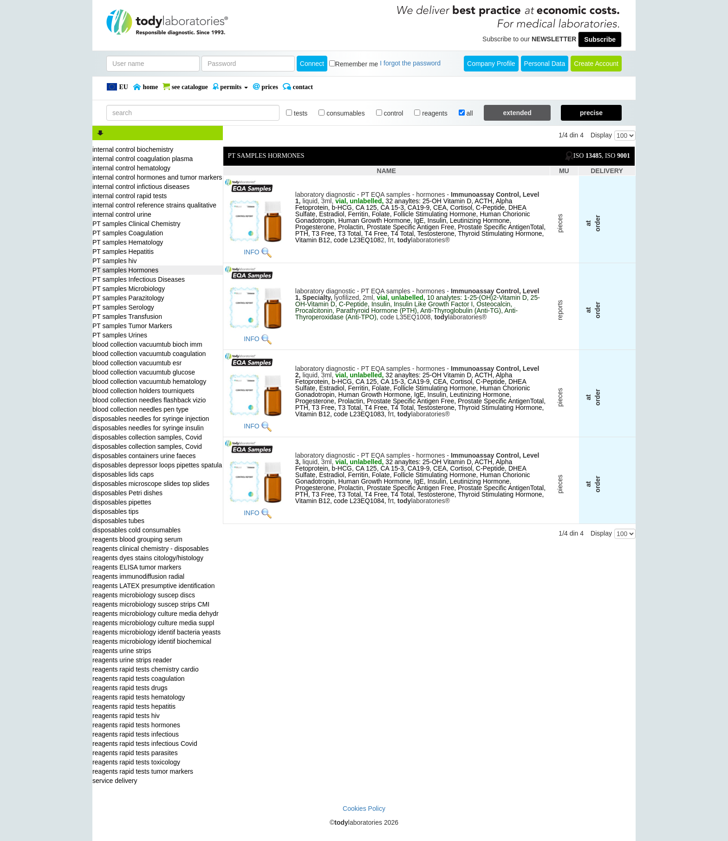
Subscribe (600, 39)
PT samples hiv (114, 261)
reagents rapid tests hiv (126, 715)
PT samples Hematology (127, 242)
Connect (312, 63)
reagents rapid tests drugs (130, 688)
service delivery (114, 780)
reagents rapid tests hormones (136, 725)
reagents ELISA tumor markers (136, 567)
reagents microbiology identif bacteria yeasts (156, 632)
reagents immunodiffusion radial (138, 576)
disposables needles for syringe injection (150, 418)
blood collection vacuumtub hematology (149, 381)
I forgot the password (410, 63)
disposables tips (115, 511)
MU (564, 171)
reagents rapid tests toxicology (136, 762)
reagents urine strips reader (132, 660)
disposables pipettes (121, 502)
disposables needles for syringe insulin (148, 428)
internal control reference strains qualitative (154, 205)
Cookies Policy (364, 808)
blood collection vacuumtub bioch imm (147, 344)
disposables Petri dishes (127, 493)
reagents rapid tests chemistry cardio (145, 669)
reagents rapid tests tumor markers (142, 771)
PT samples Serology (123, 307)
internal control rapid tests (129, 196)
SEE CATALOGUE (185, 87)
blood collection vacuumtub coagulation (149, 353)
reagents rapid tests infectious (135, 734)
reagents (430, 113)
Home (145, 87)
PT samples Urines (119, 335)
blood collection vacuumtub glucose (143, 372)
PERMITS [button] (230, 87)
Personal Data (545, 63)
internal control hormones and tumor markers (157, 177)
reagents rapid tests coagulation (138, 678)
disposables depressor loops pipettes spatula (157, 465)
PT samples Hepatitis (123, 251)
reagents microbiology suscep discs (143, 595)
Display (601, 135)
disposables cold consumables (136, 530)
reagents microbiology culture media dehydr (155, 613)
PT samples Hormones (125, 270)
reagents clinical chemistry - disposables (150, 548)
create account (596, 63)
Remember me (356, 64)
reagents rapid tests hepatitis (134, 706)
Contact (298, 87)
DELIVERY (607, 171)
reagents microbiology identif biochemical (151, 641)
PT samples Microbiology (128, 288)
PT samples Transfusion (127, 316)
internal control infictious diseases (140, 186)
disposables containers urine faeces (144, 455)
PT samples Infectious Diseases (138, 279)
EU (117, 86)
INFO (251, 251)
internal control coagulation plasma (142, 158)
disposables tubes (118, 520)
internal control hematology (131, 168)
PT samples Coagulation (127, 233)
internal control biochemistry (132, 149)
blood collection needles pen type (140, 409)
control (389, 113)
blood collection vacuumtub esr (137, 363)
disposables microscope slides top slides (150, 483)
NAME (386, 171)
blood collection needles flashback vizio (149, 400)
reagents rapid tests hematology (138, 697)
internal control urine (121, 214)
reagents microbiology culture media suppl (153, 623)
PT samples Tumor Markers (132, 326)
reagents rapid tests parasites (135, 753)
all (466, 113)
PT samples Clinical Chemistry (136, 223)
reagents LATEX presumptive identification (153, 585)
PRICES (265, 87)
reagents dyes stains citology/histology (147, 558)
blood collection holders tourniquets (143, 391)
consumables (341, 113)
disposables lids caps (123, 474)
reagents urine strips (121, 650)
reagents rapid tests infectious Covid (144, 743)
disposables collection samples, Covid (147, 437)
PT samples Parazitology (128, 298)
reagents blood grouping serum (137, 539)
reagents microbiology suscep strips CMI (150, 604)
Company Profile (491, 63)
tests (296, 113)
